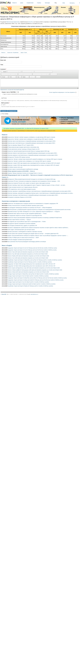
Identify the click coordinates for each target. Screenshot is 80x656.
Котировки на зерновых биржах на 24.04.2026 (19, 197)
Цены (23, 2)
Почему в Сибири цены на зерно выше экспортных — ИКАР (23, 237)
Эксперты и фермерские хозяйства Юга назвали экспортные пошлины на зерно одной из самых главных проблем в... (38, 227)
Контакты (72, 3)
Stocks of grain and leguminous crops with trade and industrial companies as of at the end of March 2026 (34, 268)
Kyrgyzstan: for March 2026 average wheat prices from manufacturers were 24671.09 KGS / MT (31, 264)
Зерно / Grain (24, 52)
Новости (15, 2)
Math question (5, 103)
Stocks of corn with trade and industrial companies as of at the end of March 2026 (28, 258)
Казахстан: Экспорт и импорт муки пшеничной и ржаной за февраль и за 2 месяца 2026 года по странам (35, 159)
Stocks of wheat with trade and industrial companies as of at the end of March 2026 (28, 272)
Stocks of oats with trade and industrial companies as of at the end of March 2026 (28, 252)
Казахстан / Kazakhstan (12, 52)
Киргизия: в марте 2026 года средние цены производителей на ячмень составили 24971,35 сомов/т (33, 165)
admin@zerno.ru (34, 294)
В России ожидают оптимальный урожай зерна (20, 239)
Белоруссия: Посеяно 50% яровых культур (19, 157)
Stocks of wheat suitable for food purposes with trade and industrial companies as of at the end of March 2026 (35, 270)
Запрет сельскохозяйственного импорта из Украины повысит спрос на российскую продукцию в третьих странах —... (38, 235)
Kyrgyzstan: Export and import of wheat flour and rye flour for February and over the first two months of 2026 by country (37, 278)
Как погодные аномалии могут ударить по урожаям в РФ (22, 225)
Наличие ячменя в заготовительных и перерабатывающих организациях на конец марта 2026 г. (32, 153)
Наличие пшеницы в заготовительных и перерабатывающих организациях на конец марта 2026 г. (33, 195)
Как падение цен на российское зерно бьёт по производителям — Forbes (27, 221)
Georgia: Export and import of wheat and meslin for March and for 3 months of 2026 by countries (31, 284)
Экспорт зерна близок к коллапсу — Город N (19, 219)
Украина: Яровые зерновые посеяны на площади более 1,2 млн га (25, 173)
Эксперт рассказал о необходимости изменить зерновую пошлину (25, 231)
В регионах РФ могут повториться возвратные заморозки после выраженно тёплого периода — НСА (34, 181)
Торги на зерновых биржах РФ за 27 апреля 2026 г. (21, 145)
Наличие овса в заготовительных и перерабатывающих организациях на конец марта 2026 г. (32, 141)
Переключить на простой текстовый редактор (12, 89)
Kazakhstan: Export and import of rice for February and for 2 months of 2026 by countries (30, 262)
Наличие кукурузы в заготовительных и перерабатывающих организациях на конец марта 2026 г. (33, 155)
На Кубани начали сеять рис (15, 167)
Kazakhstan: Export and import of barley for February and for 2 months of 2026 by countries (30, 286)
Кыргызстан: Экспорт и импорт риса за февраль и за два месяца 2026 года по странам (30, 139)
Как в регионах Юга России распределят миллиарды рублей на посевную (27, 241)
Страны (40, 2)
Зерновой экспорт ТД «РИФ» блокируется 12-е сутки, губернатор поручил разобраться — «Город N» (34, 211)
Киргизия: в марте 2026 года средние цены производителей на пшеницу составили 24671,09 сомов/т (34, 163)
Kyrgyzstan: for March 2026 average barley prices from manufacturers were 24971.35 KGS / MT (31, 266)
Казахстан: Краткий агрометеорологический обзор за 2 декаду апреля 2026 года (28, 151)
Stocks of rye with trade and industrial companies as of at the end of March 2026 (27, 254)
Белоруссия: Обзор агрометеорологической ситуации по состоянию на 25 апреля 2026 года (31, 179)
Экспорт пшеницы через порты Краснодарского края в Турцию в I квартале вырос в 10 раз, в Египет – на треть (36, 185)
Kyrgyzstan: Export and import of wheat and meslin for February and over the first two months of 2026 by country (35, 280)
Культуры (49, 2)
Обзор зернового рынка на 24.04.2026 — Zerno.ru (21, 171)
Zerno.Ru (30, 21)
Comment (3, 69)
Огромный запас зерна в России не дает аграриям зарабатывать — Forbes (27, 213)
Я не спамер (5, 113)
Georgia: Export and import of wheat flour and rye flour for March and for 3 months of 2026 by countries (33, 274)
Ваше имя (3, 60)
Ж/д (56, 2)
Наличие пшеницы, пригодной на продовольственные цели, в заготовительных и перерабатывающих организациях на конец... (40, 193)
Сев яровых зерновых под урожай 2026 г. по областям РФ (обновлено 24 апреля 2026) (25, 128)
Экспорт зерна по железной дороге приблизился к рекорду (23, 169)
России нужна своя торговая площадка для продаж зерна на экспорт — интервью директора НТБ (33, 233)
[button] (4, 72)
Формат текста (6, 92)
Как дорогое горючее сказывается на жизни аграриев (21, 223)
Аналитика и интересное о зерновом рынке (16, 201)
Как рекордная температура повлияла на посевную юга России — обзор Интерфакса (30, 207)
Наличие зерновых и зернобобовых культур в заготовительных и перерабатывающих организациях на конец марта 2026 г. (39, 191)
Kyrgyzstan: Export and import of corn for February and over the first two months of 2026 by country (32, 248)
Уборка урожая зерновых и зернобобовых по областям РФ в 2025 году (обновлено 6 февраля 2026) (28, 130)
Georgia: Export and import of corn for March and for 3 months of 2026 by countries (28, 282)
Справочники (31, 2)
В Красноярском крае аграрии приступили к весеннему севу (23, 147)
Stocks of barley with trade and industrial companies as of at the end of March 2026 (28, 256)
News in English (7, 245)
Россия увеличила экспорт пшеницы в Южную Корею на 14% (23, 149)
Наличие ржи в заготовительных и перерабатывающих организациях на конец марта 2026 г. (31, 143)
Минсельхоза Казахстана (13, 21)
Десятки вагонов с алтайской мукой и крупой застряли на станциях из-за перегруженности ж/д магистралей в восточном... (39, 209)
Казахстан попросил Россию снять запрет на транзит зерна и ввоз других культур (29, 183)
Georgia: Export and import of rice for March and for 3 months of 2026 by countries (28, 276)
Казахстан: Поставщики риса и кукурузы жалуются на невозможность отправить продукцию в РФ (33, 203)
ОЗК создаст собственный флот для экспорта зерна (21, 229)
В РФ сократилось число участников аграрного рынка (21, 189)
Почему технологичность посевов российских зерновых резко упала (25, 205)
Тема (1, 64)
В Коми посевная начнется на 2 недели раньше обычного (23, 187)
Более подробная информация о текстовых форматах (62, 92)
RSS (64, 3)
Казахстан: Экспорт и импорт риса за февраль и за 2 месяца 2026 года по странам (29, 161)
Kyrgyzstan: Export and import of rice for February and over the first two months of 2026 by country (32, 250)
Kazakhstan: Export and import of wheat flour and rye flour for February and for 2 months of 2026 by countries (35, 260)
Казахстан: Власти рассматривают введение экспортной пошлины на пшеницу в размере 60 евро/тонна (35, 217)
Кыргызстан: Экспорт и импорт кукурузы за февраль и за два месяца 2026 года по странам (31, 137)
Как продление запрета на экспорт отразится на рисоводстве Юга (25, 215)
